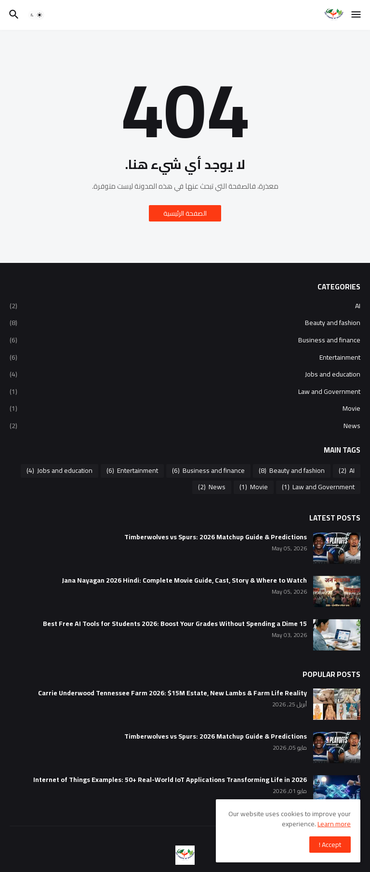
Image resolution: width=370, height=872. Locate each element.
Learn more (334, 824)
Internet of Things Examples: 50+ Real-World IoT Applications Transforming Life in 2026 (170, 779)
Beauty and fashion (185, 322)
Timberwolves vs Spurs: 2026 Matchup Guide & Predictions (215, 537)
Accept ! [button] (330, 844)
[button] (357, 15)
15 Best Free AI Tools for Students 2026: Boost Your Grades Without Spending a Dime (175, 623)
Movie (185, 408)
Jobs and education (185, 374)
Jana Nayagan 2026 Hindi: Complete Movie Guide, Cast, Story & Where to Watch (184, 580)
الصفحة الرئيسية (185, 213)
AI (185, 306)
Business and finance (185, 340)
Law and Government (185, 391)
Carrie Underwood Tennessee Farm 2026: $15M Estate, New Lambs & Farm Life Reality (172, 693)
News (185, 425)
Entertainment (185, 357)
